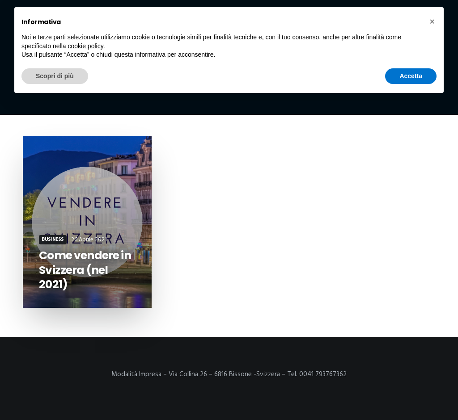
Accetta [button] (410, 76)
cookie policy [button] (85, 46)
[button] (432, 21)
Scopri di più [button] (55, 76)
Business (53, 239)
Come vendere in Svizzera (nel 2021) (85, 270)
